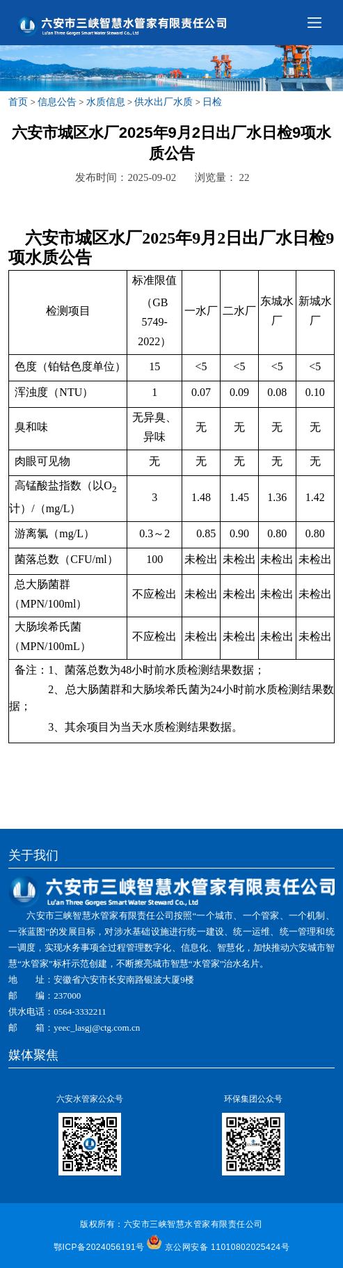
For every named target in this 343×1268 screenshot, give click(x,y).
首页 (18, 101)
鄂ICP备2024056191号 (99, 1247)
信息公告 (57, 101)
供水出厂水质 (163, 101)
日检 (212, 101)
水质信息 (105, 101)
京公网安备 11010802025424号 (227, 1247)
